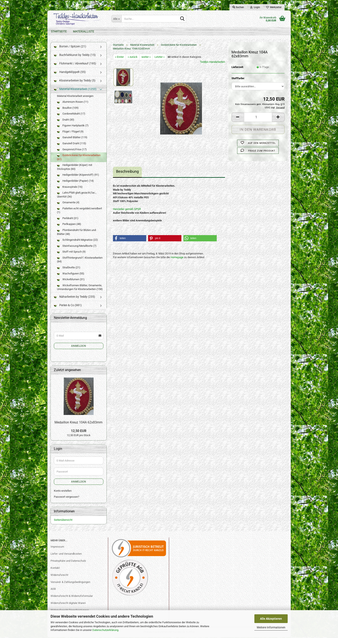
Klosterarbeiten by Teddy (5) (74, 81)
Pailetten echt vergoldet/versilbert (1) (79, 211)
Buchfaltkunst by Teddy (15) (75, 55)
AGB (53, 589)
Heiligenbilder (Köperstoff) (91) (78, 175)
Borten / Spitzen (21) (70, 47)
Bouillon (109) (68, 108)
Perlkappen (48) (69, 224)
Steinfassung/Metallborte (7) (77, 246)
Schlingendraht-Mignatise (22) (77, 240)
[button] (238, 117)
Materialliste (83, 31)
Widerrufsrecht (59, 575)
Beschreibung (127, 172)
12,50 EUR (78, 431)
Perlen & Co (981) (68, 305)
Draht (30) (65, 120)
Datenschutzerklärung (105, 630)
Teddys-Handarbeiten (212, 62)
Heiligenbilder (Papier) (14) (75, 181)
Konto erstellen (63, 491)
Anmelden (78, 346)
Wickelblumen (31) (71, 280)
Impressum (57, 547)
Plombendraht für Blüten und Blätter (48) (76, 232)
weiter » (146, 57)
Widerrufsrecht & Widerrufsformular (72, 596)
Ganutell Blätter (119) (72, 138)
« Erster (119, 57)
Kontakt (55, 568)
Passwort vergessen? (66, 497)
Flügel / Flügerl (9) (70, 132)
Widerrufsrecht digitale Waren (68, 603)
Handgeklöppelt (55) (70, 72)
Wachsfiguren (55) (70, 274)
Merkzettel (273, 7)
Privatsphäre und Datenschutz (68, 561)
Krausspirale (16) (70, 187)
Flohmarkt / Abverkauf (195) (75, 64)
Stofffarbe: (238, 78)
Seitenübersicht (63, 520)
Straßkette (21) (68, 268)
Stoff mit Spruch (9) (71, 252)
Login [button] (255, 7)
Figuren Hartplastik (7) (73, 126)
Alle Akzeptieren (271, 618)
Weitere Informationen (271, 627)
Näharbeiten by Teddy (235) (74, 297)
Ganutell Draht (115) (71, 144)
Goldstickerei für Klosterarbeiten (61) (78, 158)
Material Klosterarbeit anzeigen (75, 96)
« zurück (132, 57)
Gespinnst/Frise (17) (72, 150)
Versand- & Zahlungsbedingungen (70, 582)
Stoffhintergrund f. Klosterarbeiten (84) (80, 260)
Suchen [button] (238, 7)
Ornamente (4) (68, 203)
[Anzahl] (258, 117)
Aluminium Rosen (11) (72, 102)
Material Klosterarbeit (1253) (75, 89)
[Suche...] (116, 18)
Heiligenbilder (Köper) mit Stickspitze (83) (74, 167)
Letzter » (160, 57)
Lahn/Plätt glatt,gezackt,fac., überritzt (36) (76, 195)
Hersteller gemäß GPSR (127, 209)
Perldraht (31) (67, 218)
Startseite (59, 31)
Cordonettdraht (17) (71, 114)
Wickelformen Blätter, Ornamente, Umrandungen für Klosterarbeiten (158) (80, 287)
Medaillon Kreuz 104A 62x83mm (78, 423)
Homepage (177, 258)
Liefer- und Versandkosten (66, 554)
